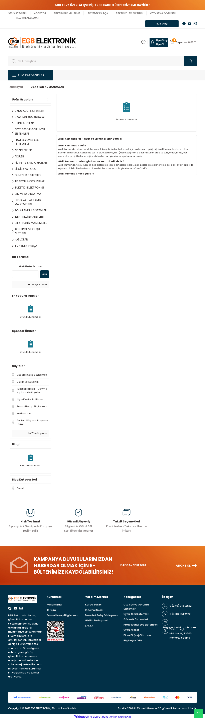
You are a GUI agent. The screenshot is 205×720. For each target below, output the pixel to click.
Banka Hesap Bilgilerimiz (62, 615)
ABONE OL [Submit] (186, 566)
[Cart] (183, 42)
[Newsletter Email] (158, 566)
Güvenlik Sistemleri (136, 619)
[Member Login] (159, 43)
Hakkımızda (54, 605)
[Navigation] (30, 75)
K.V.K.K (89, 626)
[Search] (102, 61)
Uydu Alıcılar (131, 630)
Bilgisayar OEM (133, 641)
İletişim (51, 610)
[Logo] (42, 42)
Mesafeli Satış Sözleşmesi (101, 615)
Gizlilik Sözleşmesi (96, 621)
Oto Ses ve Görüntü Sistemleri (136, 607)
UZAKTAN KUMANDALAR (47, 87)
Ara (44, 275)
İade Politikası (94, 610)
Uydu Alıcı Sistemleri (136, 614)
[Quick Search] (25, 274)
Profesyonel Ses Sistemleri (141, 625)
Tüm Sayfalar (38, 433)
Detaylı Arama (37, 285)
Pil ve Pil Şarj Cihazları (137, 635)
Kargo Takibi (93, 605)
